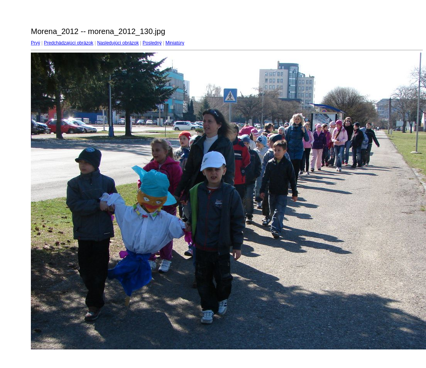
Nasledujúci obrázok (118, 43)
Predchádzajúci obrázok (68, 43)
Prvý (35, 43)
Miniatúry (175, 43)
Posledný (152, 43)
